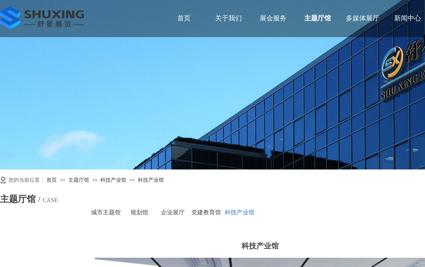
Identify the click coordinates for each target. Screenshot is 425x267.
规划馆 (139, 212)
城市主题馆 (106, 212)
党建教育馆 (206, 212)
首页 (51, 180)
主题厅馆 (78, 180)
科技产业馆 (113, 180)
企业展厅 (173, 212)
